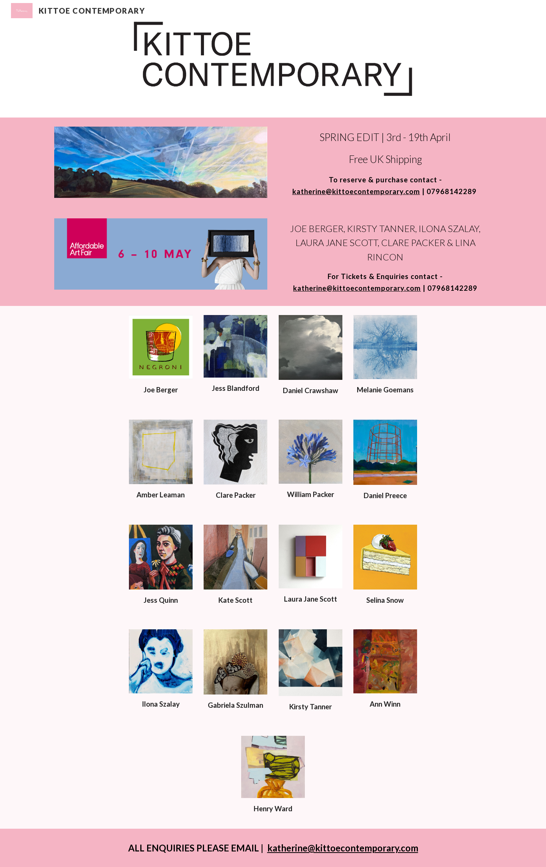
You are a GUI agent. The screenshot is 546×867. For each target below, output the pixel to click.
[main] (385, 163)
